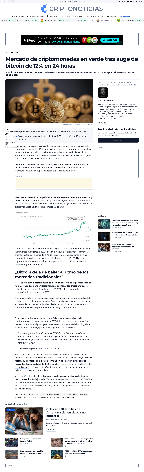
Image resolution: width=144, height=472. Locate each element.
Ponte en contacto (67, 397)
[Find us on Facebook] (119, 1)
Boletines (112, 16)
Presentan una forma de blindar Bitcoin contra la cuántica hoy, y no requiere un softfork (125, 223)
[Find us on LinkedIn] (133, 1)
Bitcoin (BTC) (29, 394)
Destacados (40, 394)
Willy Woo (83, 394)
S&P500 (62, 382)
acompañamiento (23, 292)
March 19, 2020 (51, 348)
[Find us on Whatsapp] (141, 1)
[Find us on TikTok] (139, 1)
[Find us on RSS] (136, 1)
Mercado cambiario (54, 394)
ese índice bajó (22, 367)
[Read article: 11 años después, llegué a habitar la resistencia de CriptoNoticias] (104, 236)
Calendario (78, 16)
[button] (15, 138)
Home (7, 52)
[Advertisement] (54, 183)
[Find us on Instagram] (125, 1)
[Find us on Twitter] (122, 1)
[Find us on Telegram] (131, 1)
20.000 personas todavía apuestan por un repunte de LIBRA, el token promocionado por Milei (79, 441)
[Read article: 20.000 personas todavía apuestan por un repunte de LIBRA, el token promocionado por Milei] (57, 442)
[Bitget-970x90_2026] (72, 40)
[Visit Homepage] (72, 8)
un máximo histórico (43, 357)
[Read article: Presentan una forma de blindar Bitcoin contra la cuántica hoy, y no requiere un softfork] (104, 224)
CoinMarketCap (62, 167)
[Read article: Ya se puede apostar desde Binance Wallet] (11, 442)
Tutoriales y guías (35, 16)
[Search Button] (6, 1)
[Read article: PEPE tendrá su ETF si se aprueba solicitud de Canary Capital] (57, 454)
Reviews (65, 16)
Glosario (52, 16)
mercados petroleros (66, 385)
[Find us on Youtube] (128, 1)
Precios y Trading (70, 394)
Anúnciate (125, 16)
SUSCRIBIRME (118, 140)
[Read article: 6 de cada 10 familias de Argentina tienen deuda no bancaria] (24, 421)
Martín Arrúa (52, 419)
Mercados (14, 52)
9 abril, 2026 (62, 419)
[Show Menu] (2, 1)
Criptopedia (18, 16)
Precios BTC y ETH (96, 16)
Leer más (52, 429)
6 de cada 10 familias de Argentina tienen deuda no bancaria (66, 412)
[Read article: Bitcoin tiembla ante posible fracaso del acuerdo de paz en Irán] (11, 454)
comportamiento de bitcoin (44, 282)
